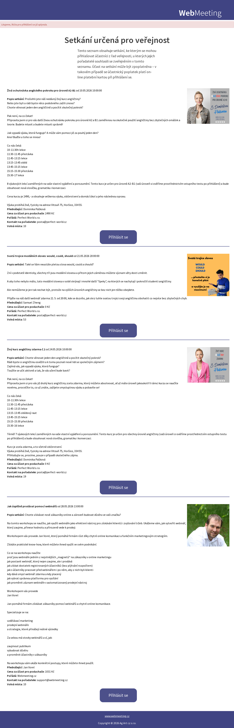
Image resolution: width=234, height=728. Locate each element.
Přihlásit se (118, 237)
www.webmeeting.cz (117, 716)
